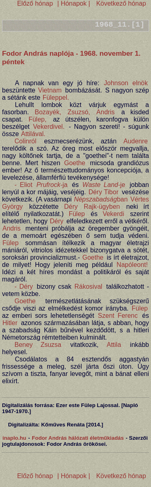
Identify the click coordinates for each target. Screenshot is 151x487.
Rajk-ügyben (102, 206)
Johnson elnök (126, 83)
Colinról (25, 141)
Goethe (74, 163)
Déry (71, 206)
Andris (105, 112)
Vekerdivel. (48, 126)
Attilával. (33, 133)
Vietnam (50, 90)
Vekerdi (113, 213)
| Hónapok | (74, 3)
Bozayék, (48, 112)
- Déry (23, 286)
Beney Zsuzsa (37, 344)
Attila (114, 344)
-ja (51, 184)
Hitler (9, 322)
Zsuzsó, (79, 112)
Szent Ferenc (118, 315)
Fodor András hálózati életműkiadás (78, 438)
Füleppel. (56, 97)
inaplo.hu (14, 438)
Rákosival (88, 286)
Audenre (136, 141)
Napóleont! (132, 264)
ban (101, 199)
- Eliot (23, 184)
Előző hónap (35, 3)
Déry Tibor (104, 192)
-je (104, 184)
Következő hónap (120, 3)
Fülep (77, 213)
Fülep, (37, 119)
